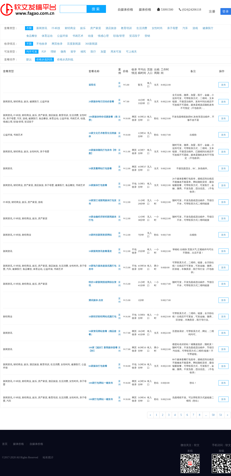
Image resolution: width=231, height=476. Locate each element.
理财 (53, 51)
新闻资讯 (41, 28)
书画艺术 (78, 35)
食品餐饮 (31, 35)
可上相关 (131, 51)
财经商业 (70, 28)
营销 (147, 35)
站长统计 (48, 457)
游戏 (195, 28)
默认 (29, 59)
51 (220, 414)
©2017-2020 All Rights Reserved (20, 457)
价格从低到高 (44, 59)
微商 (63, 51)
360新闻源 (91, 43)
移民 (83, 51)
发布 (223, 84)
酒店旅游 (111, 28)
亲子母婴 (172, 28)
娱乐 (83, 28)
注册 (212, 11)
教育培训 (126, 28)
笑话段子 (134, 35)
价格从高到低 (65, 59)
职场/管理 (119, 35)
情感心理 (103, 35)
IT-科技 (56, 28)
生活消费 (141, 28)
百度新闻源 (74, 43)
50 (213, 414)
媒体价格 (145, 9)
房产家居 (95, 28)
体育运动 (47, 35)
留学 (73, 51)
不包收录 (41, 43)
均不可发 (31, 51)
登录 (225, 11)
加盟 (103, 51)
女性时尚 (157, 28)
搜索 (96, 9)
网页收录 (57, 43)
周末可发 (116, 51)
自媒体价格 (125, 9)
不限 (29, 28)
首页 (5, 444)
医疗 (93, 51)
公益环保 (62, 35)
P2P (44, 51)
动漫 (90, 35)
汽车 (185, 28)
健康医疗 (208, 28)
